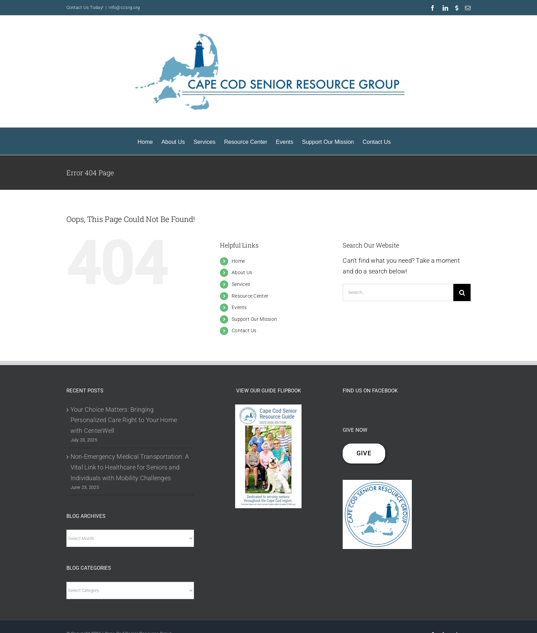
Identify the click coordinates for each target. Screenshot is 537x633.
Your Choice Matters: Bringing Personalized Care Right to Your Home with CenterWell (124, 420)
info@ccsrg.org (124, 7)
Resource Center (250, 296)
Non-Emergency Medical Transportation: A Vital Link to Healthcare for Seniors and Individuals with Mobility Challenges (130, 467)
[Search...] (398, 292)
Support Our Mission (254, 319)
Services (241, 284)
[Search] (462, 292)
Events (239, 307)
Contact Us (244, 330)
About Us (242, 272)
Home (238, 261)
